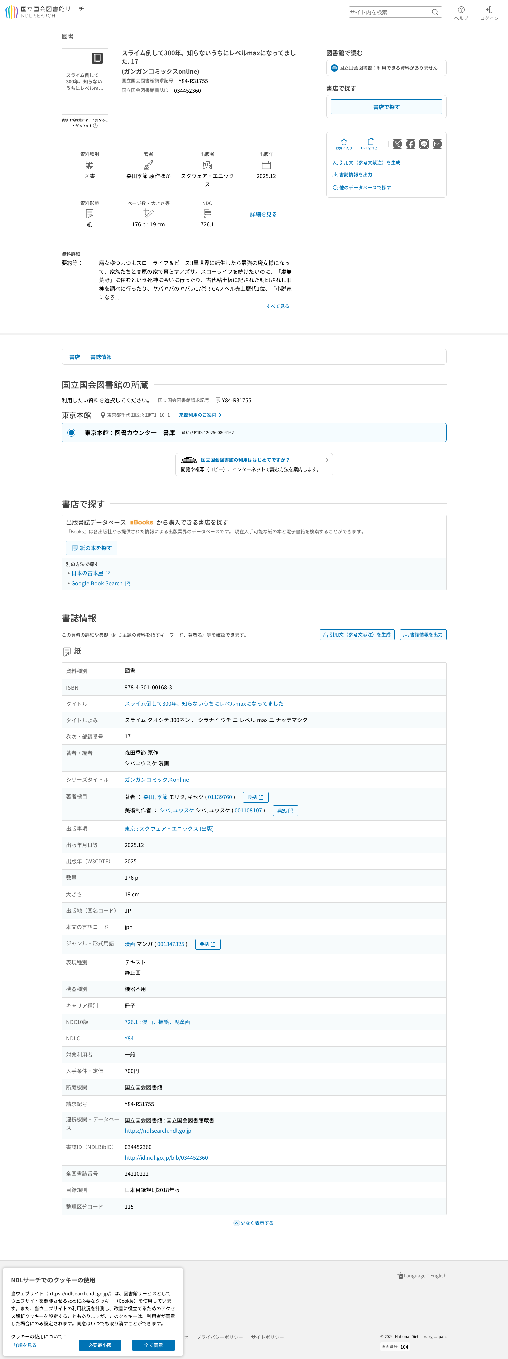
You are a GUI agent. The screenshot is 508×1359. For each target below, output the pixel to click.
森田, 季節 (155, 797)
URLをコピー (371, 144)
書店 (74, 357)
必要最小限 (100, 1345)
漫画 (130, 944)
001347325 (170, 944)
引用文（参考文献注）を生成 (366, 162)
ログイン (489, 12)
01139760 (220, 797)
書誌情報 (101, 357)
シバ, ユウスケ (177, 810)
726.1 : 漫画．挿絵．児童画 (157, 1022)
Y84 (129, 1038)
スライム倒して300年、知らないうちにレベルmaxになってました (204, 703)
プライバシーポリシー (219, 1337)
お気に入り (344, 144)
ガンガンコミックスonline (157, 779)
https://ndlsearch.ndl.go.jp (158, 1130)
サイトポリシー (267, 1337)
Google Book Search (101, 583)
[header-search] (395, 12)
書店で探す (386, 107)
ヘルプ (461, 12)
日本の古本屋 (91, 573)
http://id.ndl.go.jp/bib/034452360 (166, 1157)
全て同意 (153, 1345)
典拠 (255, 797)
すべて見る (277, 306)
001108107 (248, 810)
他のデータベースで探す (361, 187)
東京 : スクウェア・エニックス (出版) (169, 828)
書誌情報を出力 (352, 174)
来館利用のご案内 (201, 415)
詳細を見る (263, 214)
